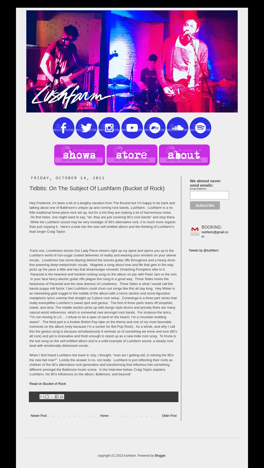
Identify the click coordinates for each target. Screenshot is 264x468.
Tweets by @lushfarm (204, 250)
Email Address (198, 188)
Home (104, 416)
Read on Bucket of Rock (47, 384)
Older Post (169, 416)
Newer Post (39, 416)
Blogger (160, 455)
